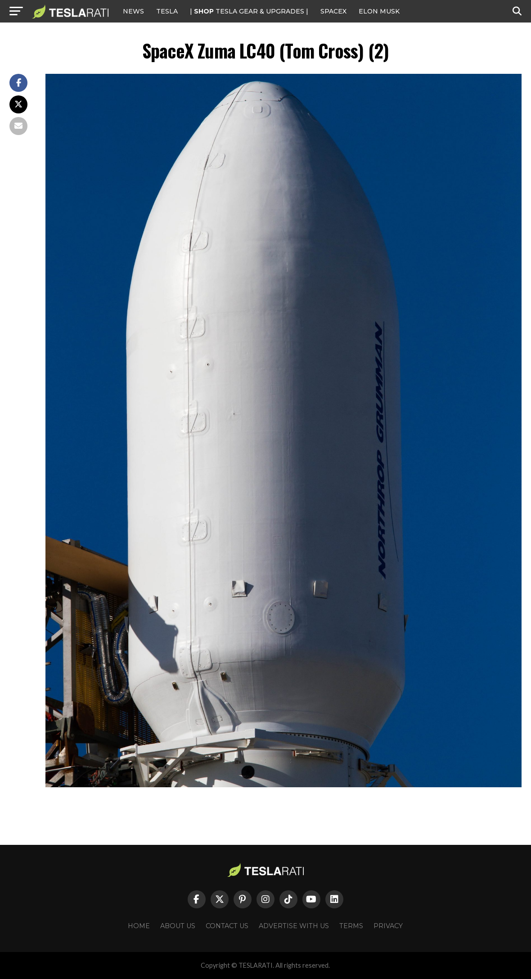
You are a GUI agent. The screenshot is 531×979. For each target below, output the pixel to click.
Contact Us (227, 926)
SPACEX (333, 11)
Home (139, 926)
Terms (351, 926)
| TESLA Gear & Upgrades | (249, 11)
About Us (177, 926)
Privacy (388, 926)
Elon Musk (379, 11)
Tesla (167, 11)
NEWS (133, 11)
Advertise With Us (294, 926)
